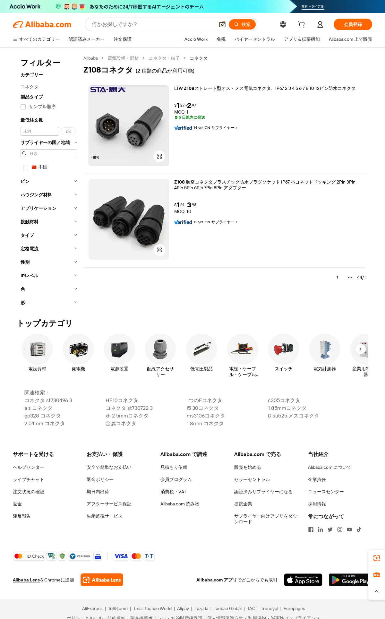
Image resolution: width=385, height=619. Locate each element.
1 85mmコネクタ (287, 408)
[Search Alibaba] (152, 24)
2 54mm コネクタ (44, 423)
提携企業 (243, 503)
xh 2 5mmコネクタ (127, 416)
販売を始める (247, 467)
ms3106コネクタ (206, 416)
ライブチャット (28, 479)
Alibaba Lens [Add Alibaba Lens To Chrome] (26, 579)
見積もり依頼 (173, 467)
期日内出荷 (98, 491)
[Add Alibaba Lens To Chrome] (102, 579)
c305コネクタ (284, 400)
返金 (17, 503)
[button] (222, 24)
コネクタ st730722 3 (129, 408)
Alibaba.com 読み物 (179, 503)
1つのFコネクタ (204, 400)
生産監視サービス (105, 516)
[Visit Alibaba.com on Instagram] (340, 529)
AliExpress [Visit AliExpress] (92, 608)
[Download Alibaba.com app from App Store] (303, 579)
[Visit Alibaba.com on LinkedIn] (320, 529)
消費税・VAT (173, 491)
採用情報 (317, 503)
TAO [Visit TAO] (251, 608)
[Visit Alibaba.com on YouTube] (349, 529)
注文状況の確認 (28, 491)
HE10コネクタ (122, 400)
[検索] (242, 24)
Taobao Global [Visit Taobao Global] (228, 608)
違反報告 (22, 516)
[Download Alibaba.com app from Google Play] (350, 579)
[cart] (302, 25)
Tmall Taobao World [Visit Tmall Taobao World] (152, 608)
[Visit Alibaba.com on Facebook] (311, 529)
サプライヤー (224, 127)
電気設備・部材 (123, 58)
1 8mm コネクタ (205, 423)
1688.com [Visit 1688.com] (118, 608)
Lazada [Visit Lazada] (201, 608)
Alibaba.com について (329, 467)
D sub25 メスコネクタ (293, 416)
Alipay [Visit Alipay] (183, 608)
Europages (294, 608)
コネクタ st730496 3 (48, 400)
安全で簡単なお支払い (109, 467)
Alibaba (90, 58)
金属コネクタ (121, 423)
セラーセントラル (252, 479)
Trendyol (269, 608)
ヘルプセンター (28, 467)
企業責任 (317, 479)
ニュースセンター (326, 491)
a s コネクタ (38, 408)
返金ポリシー (100, 479)
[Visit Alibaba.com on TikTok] (359, 529)
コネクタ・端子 (164, 58)
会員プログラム (176, 479)
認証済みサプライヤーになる (263, 491)
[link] (376, 558)
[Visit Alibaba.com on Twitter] (330, 529)
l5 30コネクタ (203, 408)
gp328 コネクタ (42, 416)
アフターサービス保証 (109, 503)
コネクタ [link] (199, 58)
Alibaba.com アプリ (216, 579)
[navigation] (49, 182)
